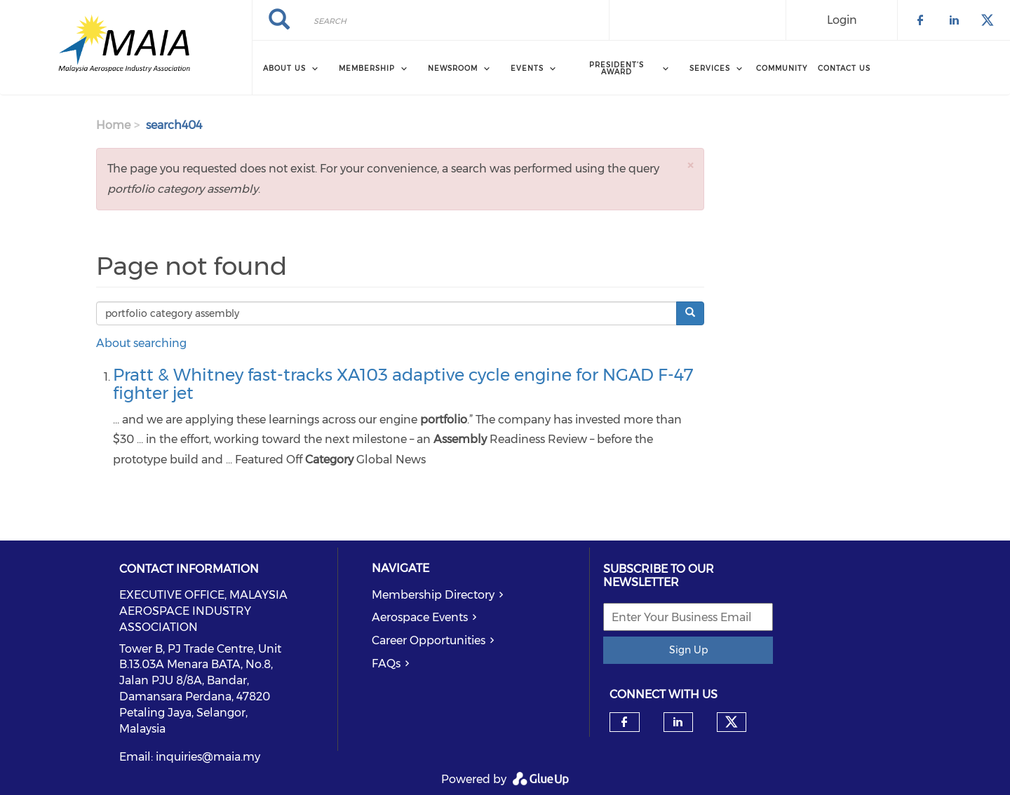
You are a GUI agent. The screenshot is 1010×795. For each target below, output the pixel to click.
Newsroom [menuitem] (453, 68)
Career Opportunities (428, 640)
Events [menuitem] (527, 68)
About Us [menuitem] (284, 68)
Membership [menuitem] (367, 68)
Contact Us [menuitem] (844, 68)
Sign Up (688, 650)
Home (113, 125)
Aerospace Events (420, 617)
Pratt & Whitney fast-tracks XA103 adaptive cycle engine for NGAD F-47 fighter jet (403, 384)
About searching (141, 343)
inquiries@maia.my (208, 756)
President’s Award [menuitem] (616, 68)
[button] (690, 165)
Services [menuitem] (709, 68)
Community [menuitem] (781, 68)
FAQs (386, 663)
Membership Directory (433, 595)
